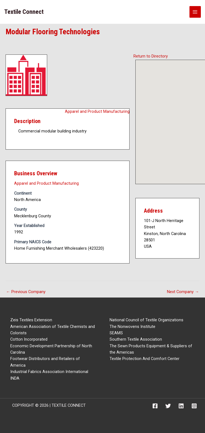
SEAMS (116, 332)
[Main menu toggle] (195, 12)
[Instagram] (194, 406)
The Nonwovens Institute (132, 326)
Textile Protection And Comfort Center (144, 358)
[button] (175, 117)
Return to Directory (150, 56)
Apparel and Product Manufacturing (97, 111)
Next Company (183, 291)
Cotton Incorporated (28, 339)
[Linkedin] (181, 406)
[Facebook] (155, 406)
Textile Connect (24, 11)
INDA (14, 378)
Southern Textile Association (136, 339)
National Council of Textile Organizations (146, 319)
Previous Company (25, 291)
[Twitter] (168, 406)
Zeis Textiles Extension (31, 319)
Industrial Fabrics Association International (49, 371)
